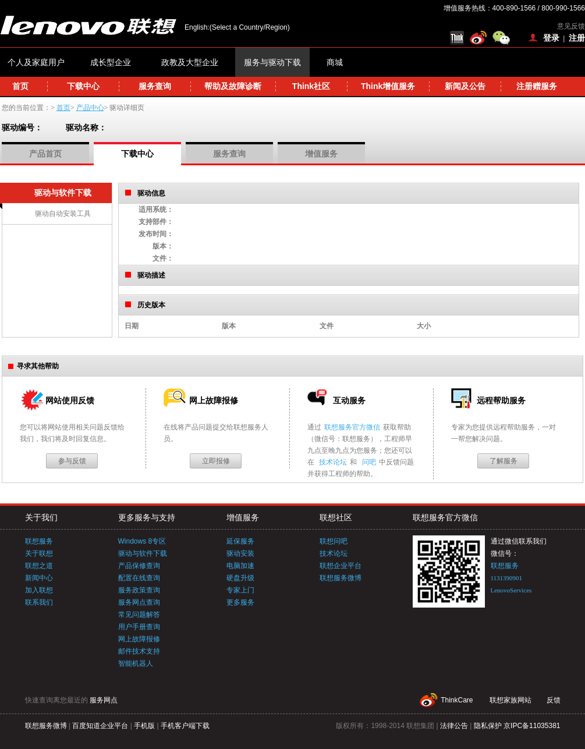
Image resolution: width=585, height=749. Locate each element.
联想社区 (336, 517)
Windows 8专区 (142, 541)
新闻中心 (39, 578)
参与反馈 (72, 461)
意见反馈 (571, 26)
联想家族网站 (510, 700)
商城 (335, 62)
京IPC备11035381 (532, 726)
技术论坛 (333, 462)
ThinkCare (457, 700)
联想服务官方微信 (352, 427)
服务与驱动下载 (272, 62)
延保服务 (240, 541)
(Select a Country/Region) (250, 27)
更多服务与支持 (146, 517)
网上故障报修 (139, 639)
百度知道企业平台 (100, 726)
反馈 (554, 700)
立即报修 (216, 461)
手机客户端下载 (185, 726)
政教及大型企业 (189, 62)
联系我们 (39, 602)
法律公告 (454, 726)
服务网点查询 (139, 602)
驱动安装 (240, 553)
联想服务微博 (340, 578)
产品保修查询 (139, 566)
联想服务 (39, 541)
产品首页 (45, 153)
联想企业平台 (340, 566)
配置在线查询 (139, 578)
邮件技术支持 (139, 651)
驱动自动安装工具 (63, 214)
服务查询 (155, 86)
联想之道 (39, 566)
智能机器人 (135, 663)
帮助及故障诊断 (232, 86)
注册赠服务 (536, 86)
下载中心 (83, 86)
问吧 (369, 462)
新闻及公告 (465, 86)
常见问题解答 (139, 614)
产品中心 (90, 108)
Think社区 (311, 86)
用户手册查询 (139, 627)
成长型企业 (110, 62)
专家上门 (240, 590)
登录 (551, 37)
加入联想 (39, 590)
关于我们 (41, 517)
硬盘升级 (240, 578)
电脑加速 (240, 566)
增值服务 (321, 153)
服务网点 (104, 700)
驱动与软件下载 (142, 553)
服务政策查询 (139, 590)
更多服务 (240, 602)
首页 (20, 86)
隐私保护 (488, 726)
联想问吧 (334, 541)
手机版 (144, 726)
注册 (577, 37)
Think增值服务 (388, 86)
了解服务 (503, 461)
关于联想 (39, 553)
